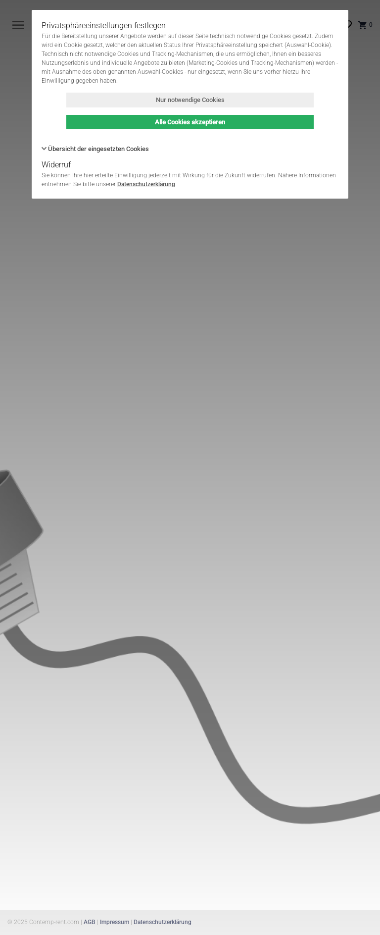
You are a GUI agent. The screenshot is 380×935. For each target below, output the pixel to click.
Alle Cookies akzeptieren (190, 122)
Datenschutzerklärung (146, 184)
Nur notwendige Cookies (190, 100)
